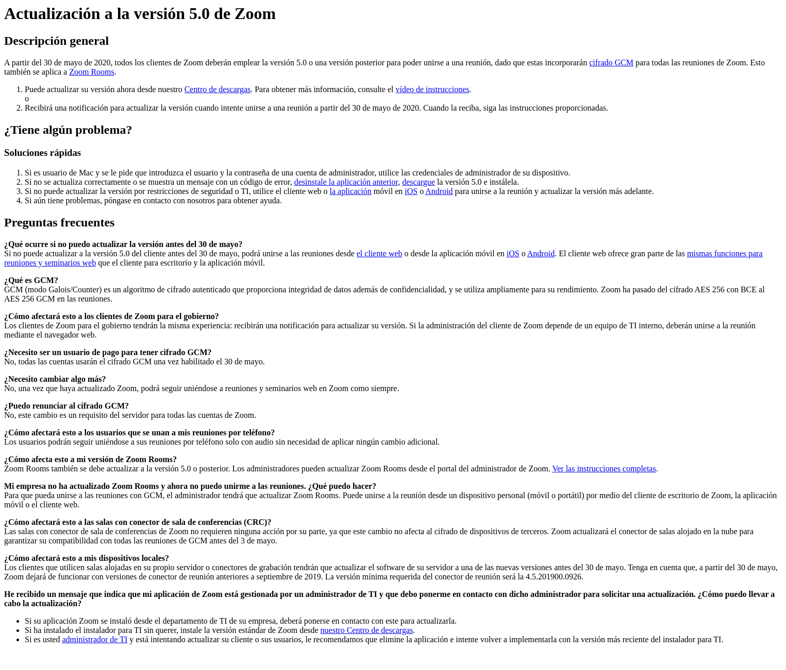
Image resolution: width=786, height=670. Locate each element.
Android (439, 191)
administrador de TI (94, 639)
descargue (418, 182)
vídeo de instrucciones (432, 89)
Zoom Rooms (91, 71)
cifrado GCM (611, 62)
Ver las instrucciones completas (604, 468)
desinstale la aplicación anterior (346, 182)
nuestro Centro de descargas (367, 630)
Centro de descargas (218, 89)
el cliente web (380, 253)
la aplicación (351, 191)
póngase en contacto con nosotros (159, 200)
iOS (411, 191)
